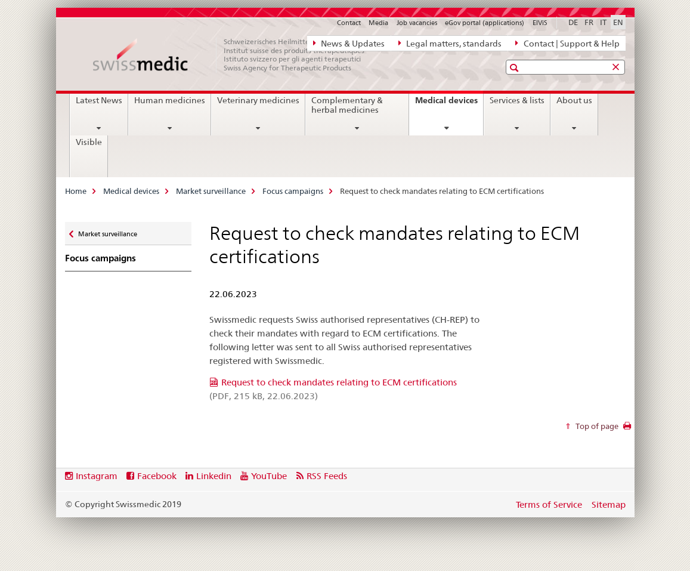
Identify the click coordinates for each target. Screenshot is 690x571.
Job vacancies (417, 22)
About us (574, 100)
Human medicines (169, 100)
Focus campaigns (292, 191)
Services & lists (517, 100)
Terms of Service (549, 504)
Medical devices (449, 104)
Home (75, 191)
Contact (349, 22)
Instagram (96, 476)
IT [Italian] (603, 22)
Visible (89, 142)
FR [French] (588, 22)
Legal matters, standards (450, 43)
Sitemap (609, 504)
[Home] (235, 55)
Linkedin (213, 476)
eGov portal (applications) (484, 22)
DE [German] (573, 22)
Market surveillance (211, 191)
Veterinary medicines (258, 100)
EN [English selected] (618, 22)
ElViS (540, 22)
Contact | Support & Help (567, 43)
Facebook (157, 476)
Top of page (596, 426)
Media (378, 22)
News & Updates (349, 43)
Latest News (99, 100)
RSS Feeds (327, 476)
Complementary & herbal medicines (347, 105)
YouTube (269, 476)
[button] (516, 67)
